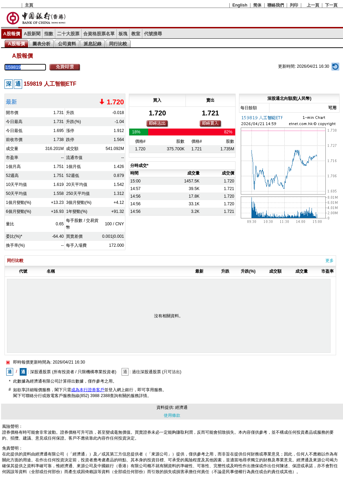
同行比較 (118, 43)
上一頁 (313, 5)
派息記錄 (93, 43)
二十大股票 (68, 33)
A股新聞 (32, 33)
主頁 (29, 5)
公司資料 (67, 43)
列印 (294, 5)
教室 (135, 33)
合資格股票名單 (99, 33)
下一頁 (331, 5)
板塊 (122, 33)
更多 (329, 260)
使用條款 (172, 415)
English (239, 5)
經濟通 (181, 407)
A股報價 (11, 33)
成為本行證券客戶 (87, 389)
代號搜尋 (153, 33)
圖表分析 (41, 43)
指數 (48, 33)
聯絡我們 (275, 5)
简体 (257, 5)
